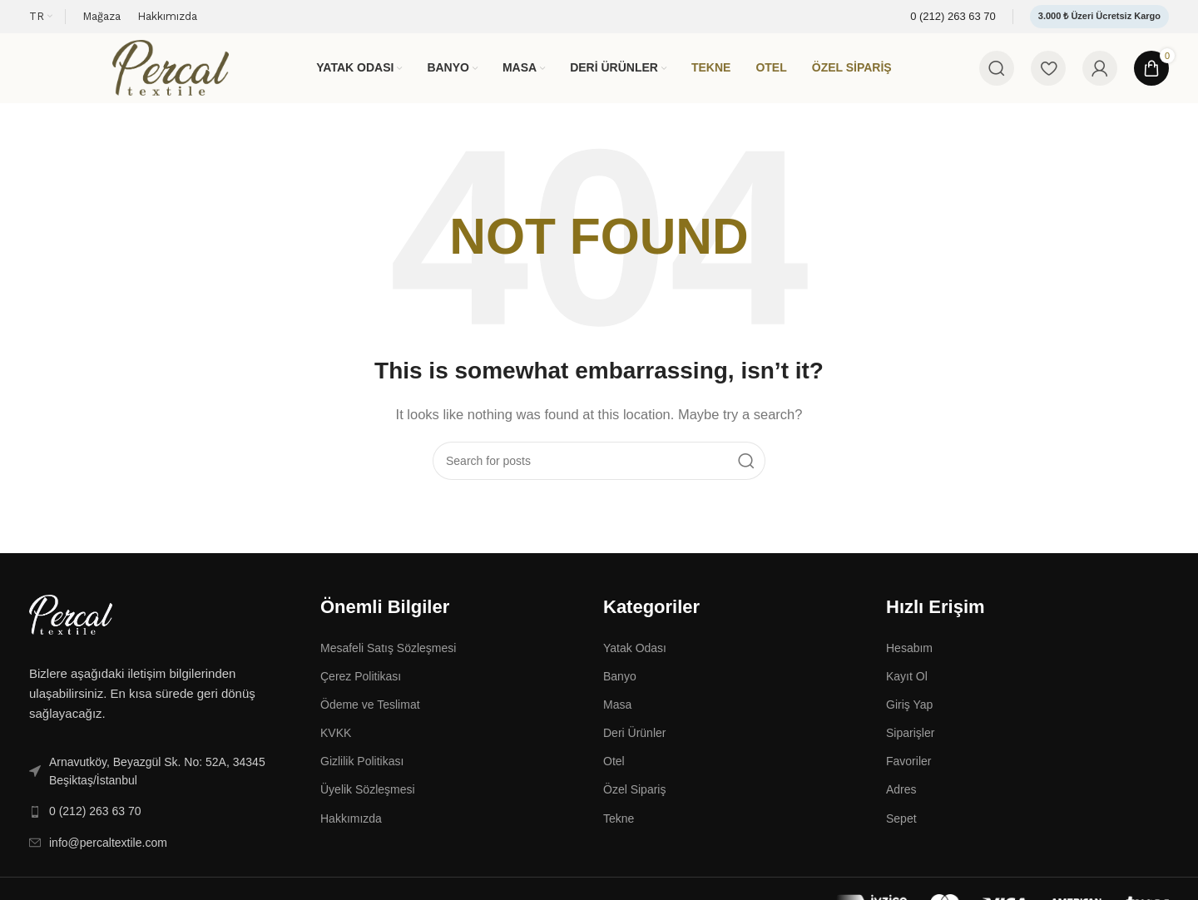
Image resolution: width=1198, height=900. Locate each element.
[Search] (996, 70)
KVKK (335, 737)
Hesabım (909, 653)
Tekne (618, 823)
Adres (901, 795)
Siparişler (910, 737)
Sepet (901, 823)
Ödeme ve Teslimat (370, 709)
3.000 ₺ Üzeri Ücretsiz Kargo (1099, 16)
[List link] (162, 776)
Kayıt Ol (907, 681)
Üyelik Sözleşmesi (367, 795)
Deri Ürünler (634, 737)
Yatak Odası (634, 653)
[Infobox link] (953, 17)
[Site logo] (170, 69)
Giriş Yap (909, 709)
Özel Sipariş (634, 795)
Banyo (619, 681)
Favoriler (908, 767)
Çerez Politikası (360, 681)
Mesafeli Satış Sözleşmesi (388, 653)
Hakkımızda (351, 823)
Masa (617, 709)
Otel (614, 767)
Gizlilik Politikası (361, 767)
